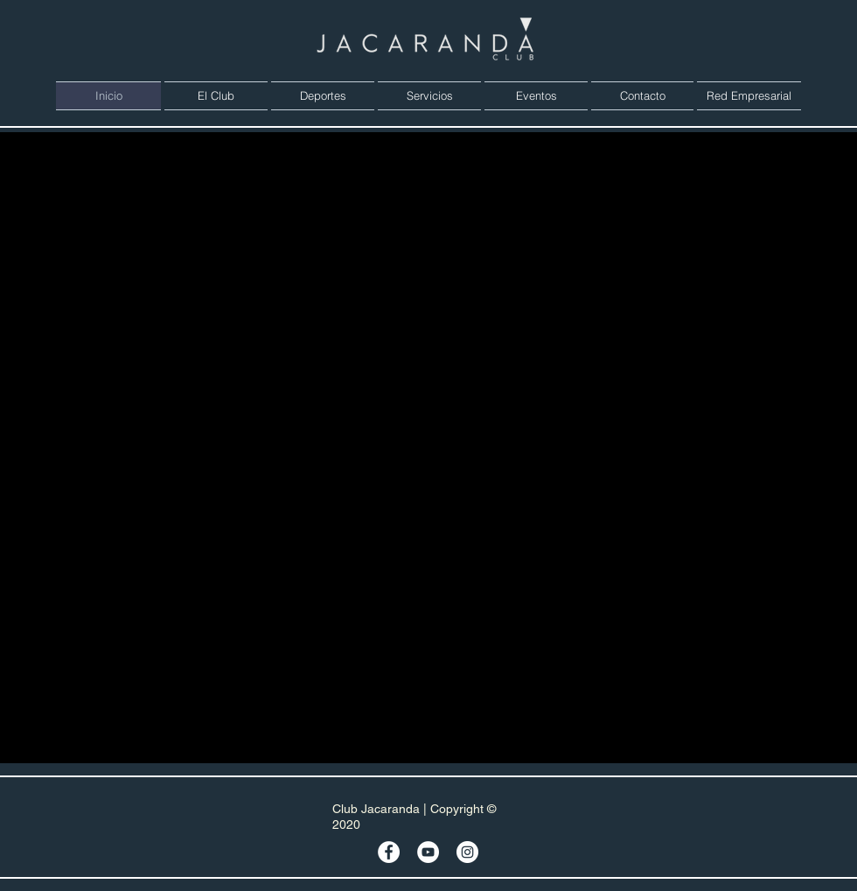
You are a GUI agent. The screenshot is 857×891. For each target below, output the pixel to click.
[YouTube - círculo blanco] (428, 852)
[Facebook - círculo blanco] (389, 852)
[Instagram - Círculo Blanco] (467, 852)
